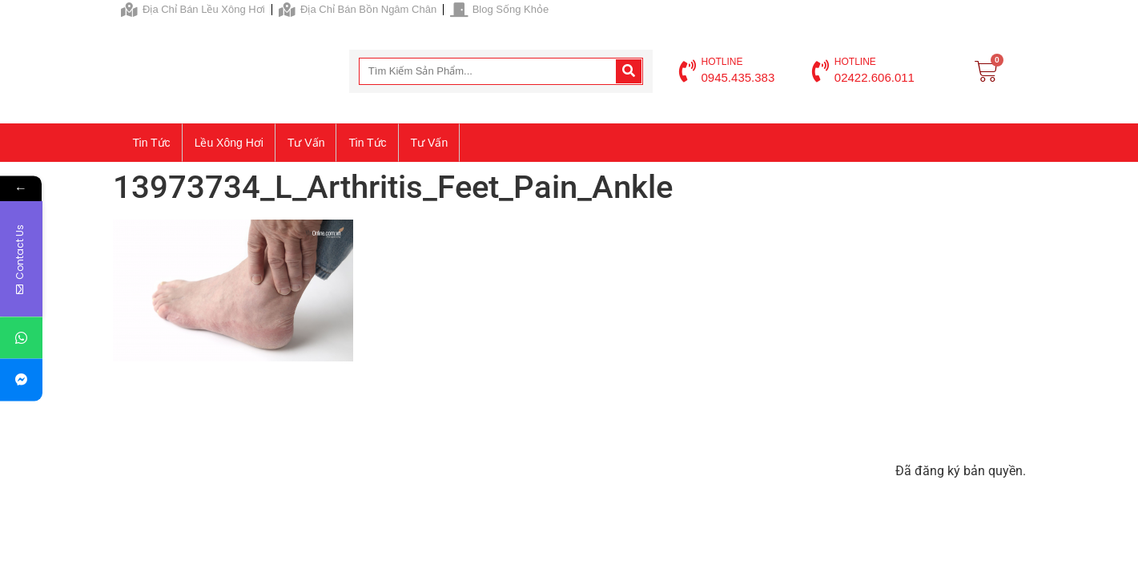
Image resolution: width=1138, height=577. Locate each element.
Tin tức (152, 142)
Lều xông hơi (229, 142)
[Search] (628, 71)
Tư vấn (306, 142)
